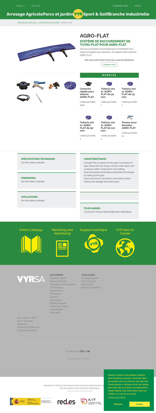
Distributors (55, 294)
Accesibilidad (56, 309)
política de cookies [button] (117, 397)
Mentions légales (58, 303)
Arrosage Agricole (27, 23)
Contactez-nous (120, 5)
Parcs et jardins (88, 281)
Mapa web (55, 312)
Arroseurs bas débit (49, 23)
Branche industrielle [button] (128, 14)
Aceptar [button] (139, 404)
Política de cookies (59, 306)
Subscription (56, 300)
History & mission (58, 278)
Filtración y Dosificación (28, 327)
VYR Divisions (56, 287)
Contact (54, 297)
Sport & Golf (87, 284)
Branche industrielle (91, 287)
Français (19, 6)
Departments (56, 290)
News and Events (58, 281)
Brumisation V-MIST (26, 318)
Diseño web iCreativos (78, 358)
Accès (138, 5)
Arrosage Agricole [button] (25, 14)
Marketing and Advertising (62, 284)
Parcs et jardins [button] (58, 14)
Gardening (22, 324)
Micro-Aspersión (25, 321)
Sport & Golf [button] (95, 14)
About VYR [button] (35, 6)
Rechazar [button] (118, 404)
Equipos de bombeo (27, 330)
